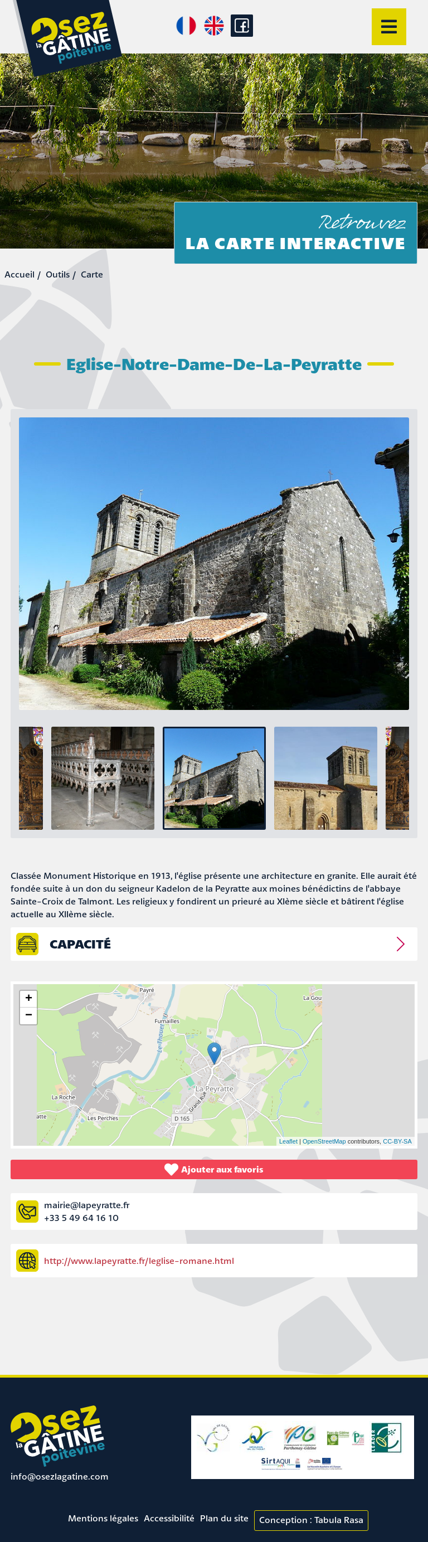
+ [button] (28, 999)
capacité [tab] (80, 944)
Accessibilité (169, 1518)
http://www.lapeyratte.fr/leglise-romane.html (139, 1260)
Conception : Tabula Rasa (311, 1519)
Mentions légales (103, 1518)
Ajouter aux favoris (214, 1169)
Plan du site (224, 1518)
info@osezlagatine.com (60, 1476)
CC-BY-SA (397, 1141)
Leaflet (288, 1141)
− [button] (28, 1016)
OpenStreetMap (324, 1141)
